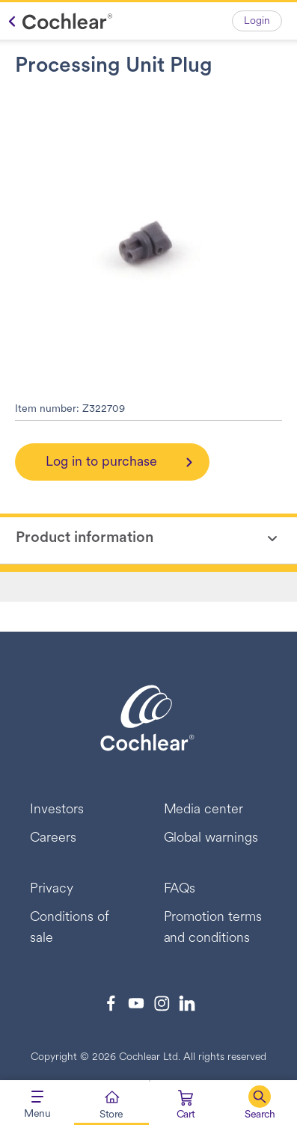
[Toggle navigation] (37, 1102)
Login (257, 21)
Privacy (51, 889)
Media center (204, 810)
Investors (57, 810)
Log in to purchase (101, 462)
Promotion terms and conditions (213, 928)
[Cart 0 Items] (186, 1106)
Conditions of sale (69, 928)
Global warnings (211, 838)
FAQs (180, 889)
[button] (260, 1102)
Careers (53, 838)
